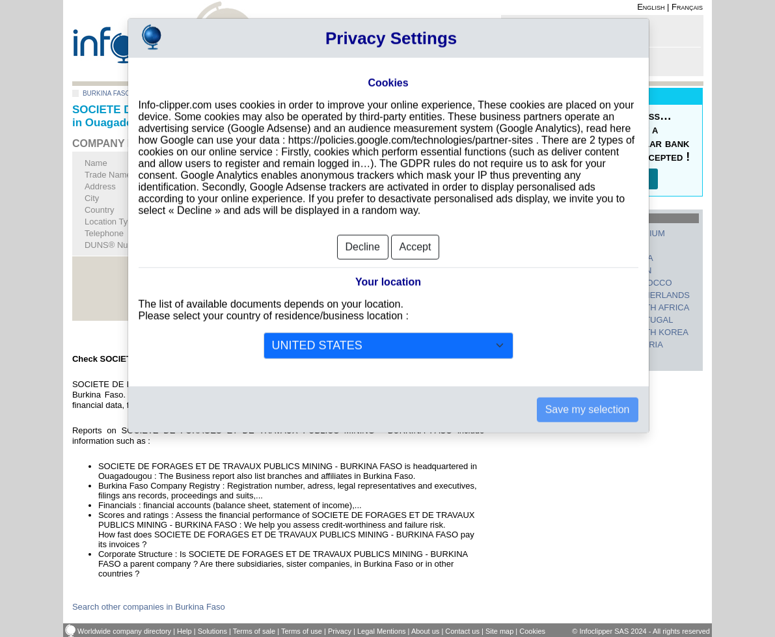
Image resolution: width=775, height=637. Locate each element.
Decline (363, 222)
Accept (415, 222)
